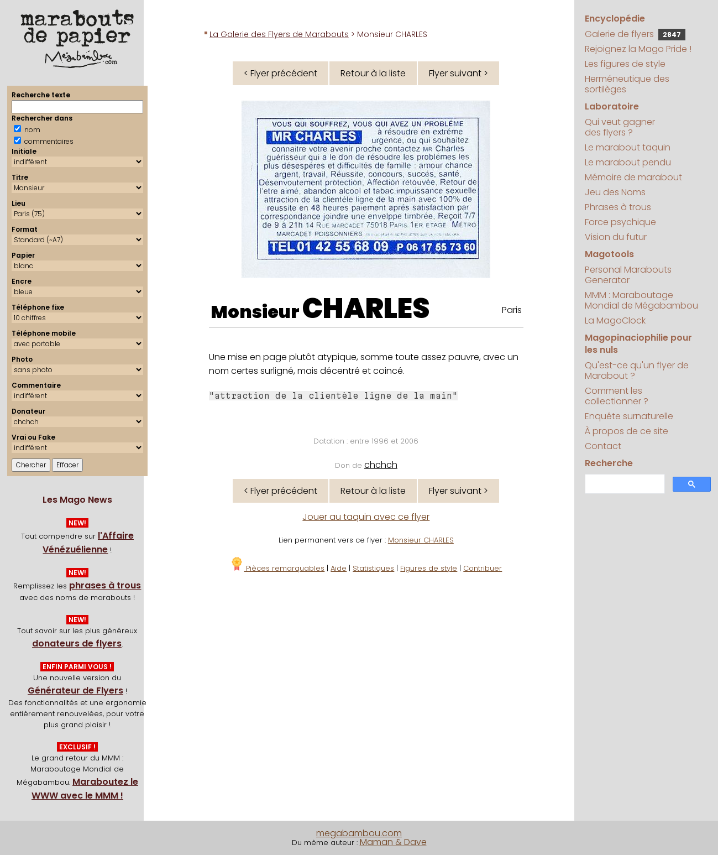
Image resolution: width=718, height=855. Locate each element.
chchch (380, 464)
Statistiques (373, 568)
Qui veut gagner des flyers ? (620, 127)
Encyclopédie (615, 18)
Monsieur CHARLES (421, 540)
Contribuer (482, 568)
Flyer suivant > (458, 73)
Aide (339, 568)
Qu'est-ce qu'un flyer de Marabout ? (637, 370)
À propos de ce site (626, 431)
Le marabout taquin (627, 147)
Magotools (609, 254)
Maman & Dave (393, 842)
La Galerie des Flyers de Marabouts (279, 34)
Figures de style (428, 568)
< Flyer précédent (280, 73)
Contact (603, 446)
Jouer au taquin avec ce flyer (365, 516)
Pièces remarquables (277, 568)
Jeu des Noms (615, 192)
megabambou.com (359, 833)
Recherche (609, 463)
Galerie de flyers (635, 34)
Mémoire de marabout (633, 177)
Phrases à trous (618, 207)
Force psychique (620, 222)
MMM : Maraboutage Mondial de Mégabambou (641, 300)
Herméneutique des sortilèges (627, 84)
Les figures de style (625, 64)
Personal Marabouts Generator (628, 274)
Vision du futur (616, 237)
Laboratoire (612, 106)
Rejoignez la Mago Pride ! (638, 49)
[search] (623, 484)
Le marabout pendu (628, 162)
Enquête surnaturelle (629, 416)
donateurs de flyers (77, 643)
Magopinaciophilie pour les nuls (638, 343)
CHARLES (365, 308)
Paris (512, 310)
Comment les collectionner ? (616, 396)
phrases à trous (105, 585)
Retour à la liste (373, 73)
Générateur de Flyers (75, 690)
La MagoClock (615, 320)
